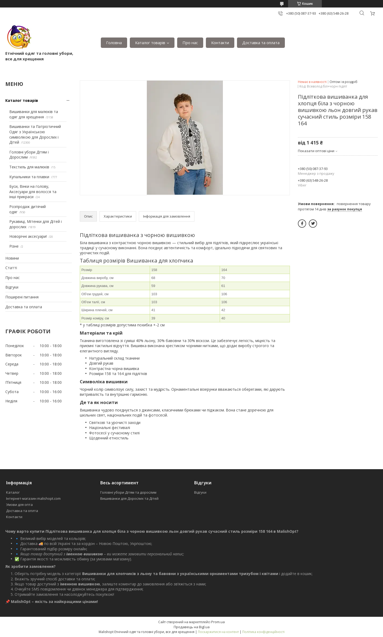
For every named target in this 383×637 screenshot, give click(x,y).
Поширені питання (22, 296)
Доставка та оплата (261, 42)
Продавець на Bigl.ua (192, 626)
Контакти (220, 42)
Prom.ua (218, 621)
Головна (114, 42)
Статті (11, 267)
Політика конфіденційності (263, 632)
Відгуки (11, 287)
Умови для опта (19, 504)
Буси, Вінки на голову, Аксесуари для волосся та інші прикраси (32, 191)
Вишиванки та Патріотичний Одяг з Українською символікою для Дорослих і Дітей (35, 134)
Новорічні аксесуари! (28, 236)
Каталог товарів (150, 42)
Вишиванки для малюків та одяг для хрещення (33, 114)
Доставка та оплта (22, 510)
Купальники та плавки (29, 176)
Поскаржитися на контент (218, 632)
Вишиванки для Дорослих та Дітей (129, 498)
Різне (14, 246)
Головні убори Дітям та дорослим (128, 492)
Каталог (13, 492)
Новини (12, 258)
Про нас (190, 42)
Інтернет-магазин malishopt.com (33, 498)
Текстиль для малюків (29, 166)
